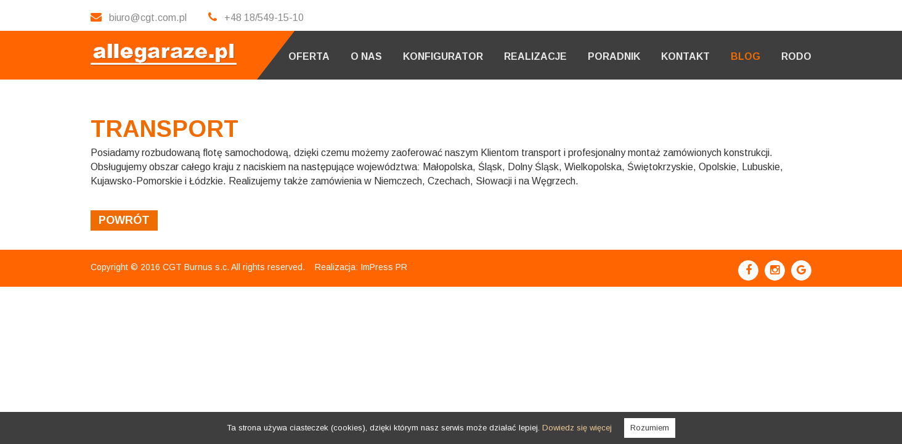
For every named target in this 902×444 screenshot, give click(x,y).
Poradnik (614, 56)
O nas (366, 56)
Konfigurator (443, 56)
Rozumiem (649, 427)
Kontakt (685, 56)
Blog (745, 56)
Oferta (309, 56)
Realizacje (535, 56)
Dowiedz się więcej (577, 427)
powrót (124, 220)
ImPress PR (383, 267)
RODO (796, 56)
